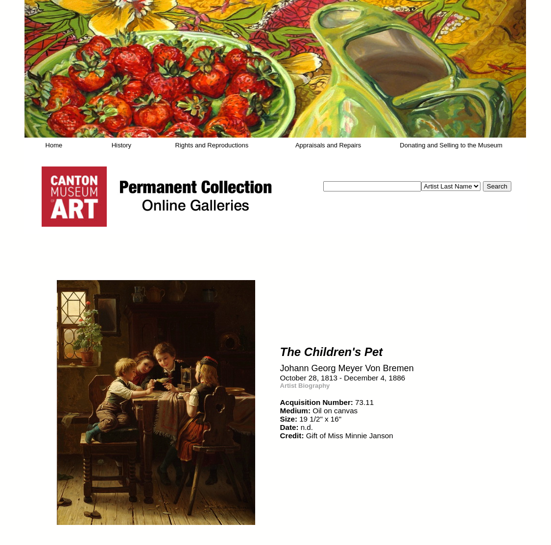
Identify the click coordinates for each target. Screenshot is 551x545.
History (121, 145)
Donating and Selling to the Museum (451, 145)
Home (54, 145)
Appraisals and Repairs (328, 145)
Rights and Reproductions (212, 145)
